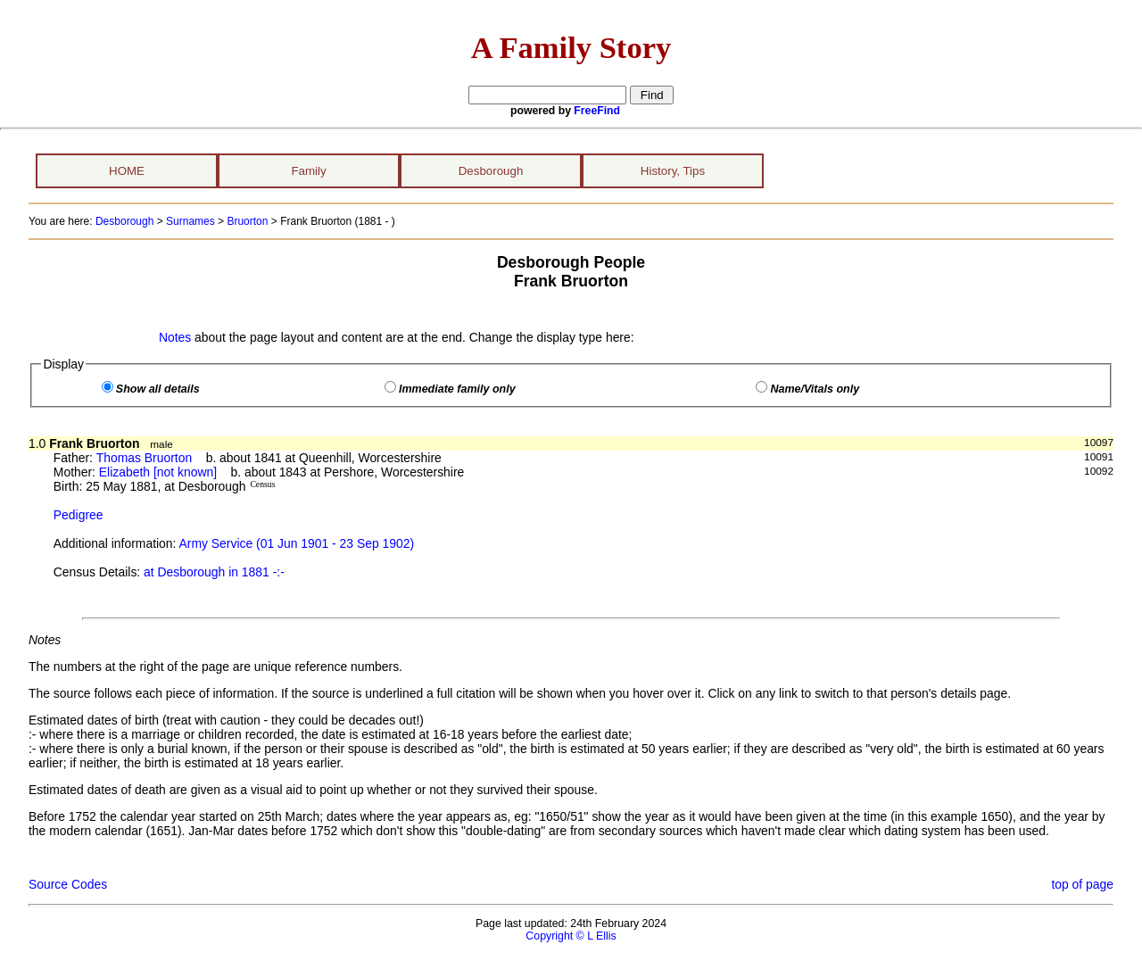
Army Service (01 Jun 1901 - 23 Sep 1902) (297, 543)
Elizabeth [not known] (158, 472)
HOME (127, 171)
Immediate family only (457, 389)
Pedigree (78, 515)
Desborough (491, 171)
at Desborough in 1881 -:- (214, 572)
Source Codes (68, 884)
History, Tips (673, 171)
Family (308, 171)
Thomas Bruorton (144, 458)
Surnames (190, 221)
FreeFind (597, 110)
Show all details (158, 389)
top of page (1082, 884)
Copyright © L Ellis (570, 936)
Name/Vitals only (814, 389)
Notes (175, 337)
